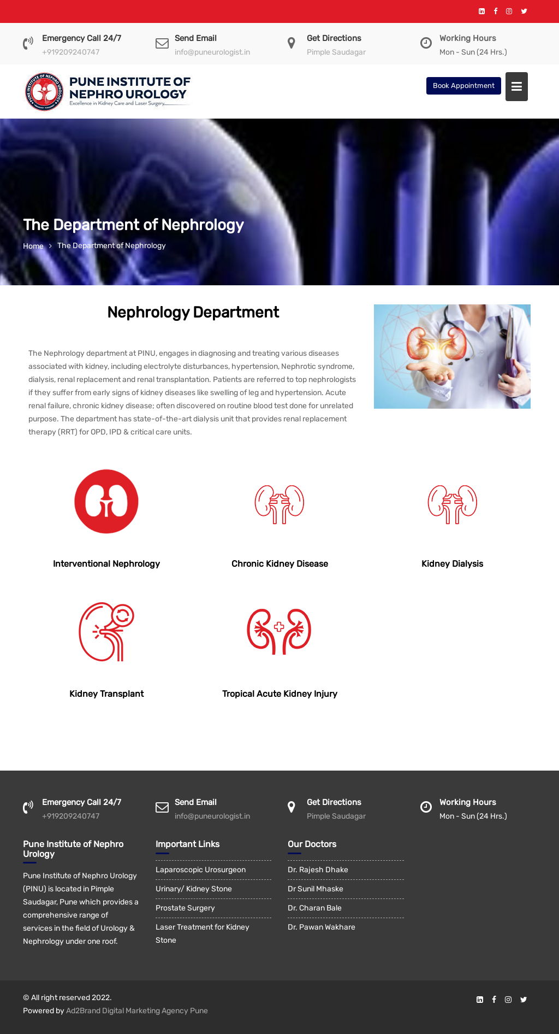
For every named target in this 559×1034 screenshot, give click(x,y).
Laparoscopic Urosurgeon (201, 869)
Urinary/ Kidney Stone (194, 889)
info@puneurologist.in (212, 52)
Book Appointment (464, 85)
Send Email (196, 38)
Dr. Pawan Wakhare (321, 927)
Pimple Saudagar (336, 52)
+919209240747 (70, 52)
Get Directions (334, 38)
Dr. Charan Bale (315, 908)
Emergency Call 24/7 (81, 38)
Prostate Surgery (185, 908)
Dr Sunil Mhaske (315, 889)
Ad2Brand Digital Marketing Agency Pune (137, 1010)
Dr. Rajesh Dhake (318, 869)
